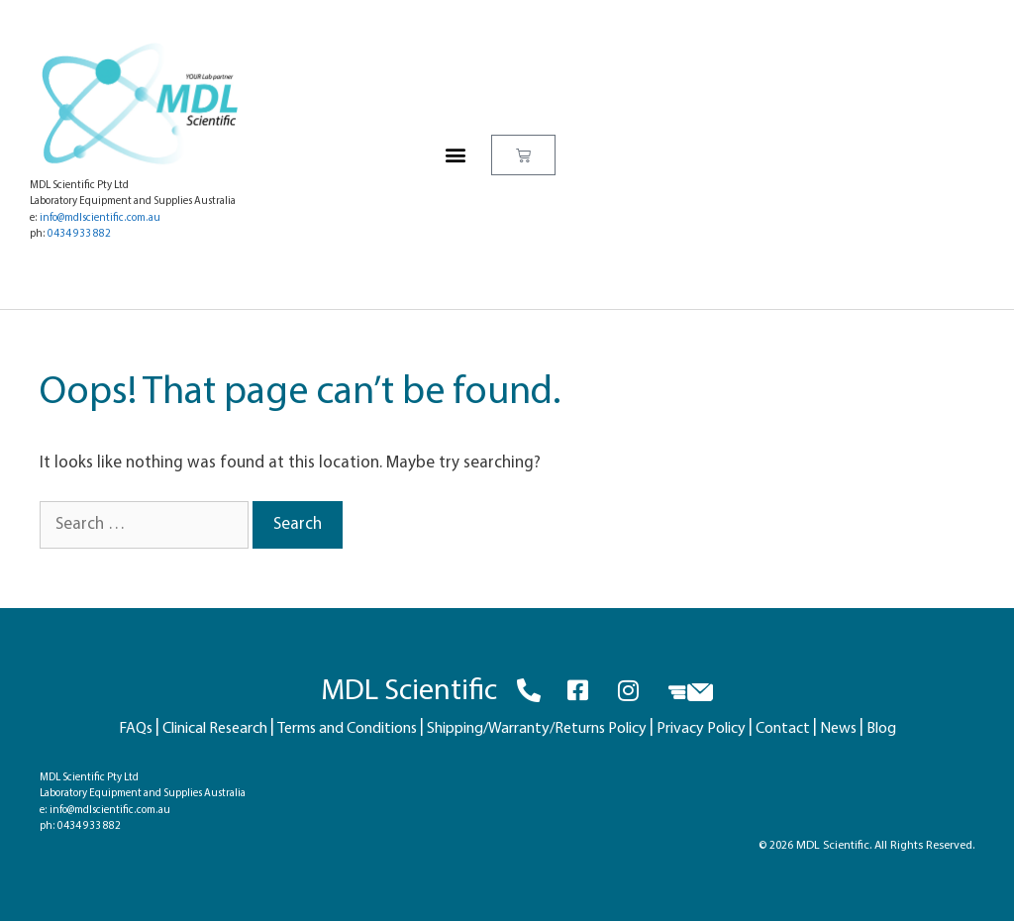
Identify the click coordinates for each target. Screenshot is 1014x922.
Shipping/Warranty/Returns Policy (537, 729)
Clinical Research (214, 729)
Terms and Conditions (347, 729)
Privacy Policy (701, 729)
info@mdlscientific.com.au (100, 218)
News (838, 729)
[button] (455, 155)
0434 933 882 (79, 234)
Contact (783, 729)
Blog (881, 729)
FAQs (135, 729)
